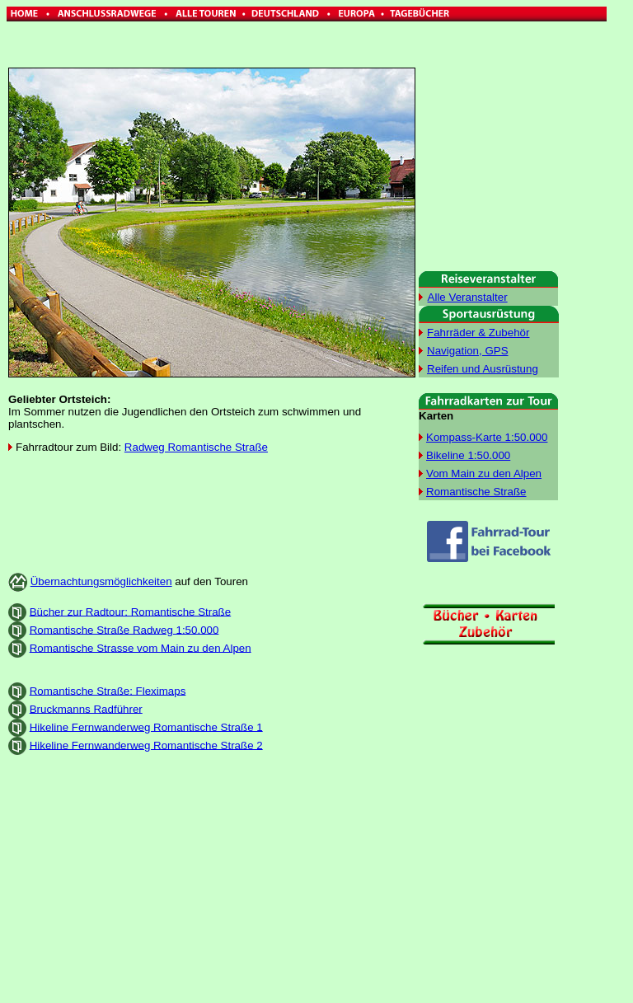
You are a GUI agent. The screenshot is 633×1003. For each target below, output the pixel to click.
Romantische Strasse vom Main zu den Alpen (140, 647)
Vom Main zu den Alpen (484, 473)
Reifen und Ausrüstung (482, 369)
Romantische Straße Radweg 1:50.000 (124, 629)
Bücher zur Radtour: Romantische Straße (130, 611)
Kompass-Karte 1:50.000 (486, 437)
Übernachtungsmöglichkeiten (101, 581)
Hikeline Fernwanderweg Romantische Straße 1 (146, 726)
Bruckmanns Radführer (86, 708)
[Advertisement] (211, 507)
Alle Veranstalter (468, 297)
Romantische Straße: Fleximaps (108, 690)
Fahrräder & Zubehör (478, 332)
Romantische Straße (476, 491)
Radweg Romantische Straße (196, 447)
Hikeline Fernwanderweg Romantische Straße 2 (146, 744)
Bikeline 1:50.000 (468, 455)
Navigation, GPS (468, 350)
